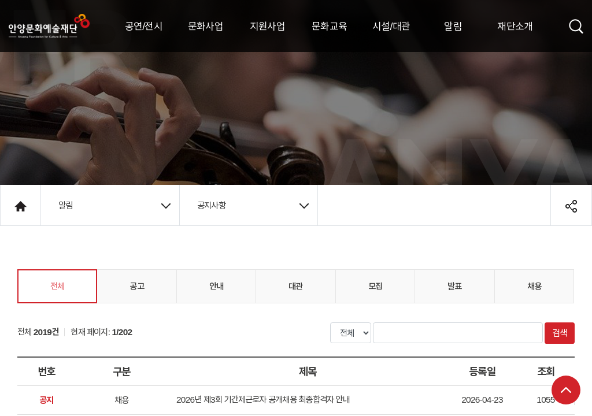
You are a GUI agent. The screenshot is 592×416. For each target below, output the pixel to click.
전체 (57, 286)
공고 (136, 286)
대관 (295, 286)
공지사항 (253, 205)
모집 (375, 286)
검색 (559, 332)
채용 (534, 286)
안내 (216, 286)
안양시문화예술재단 (49, 26)
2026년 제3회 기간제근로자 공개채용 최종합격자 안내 (263, 399)
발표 (454, 286)
